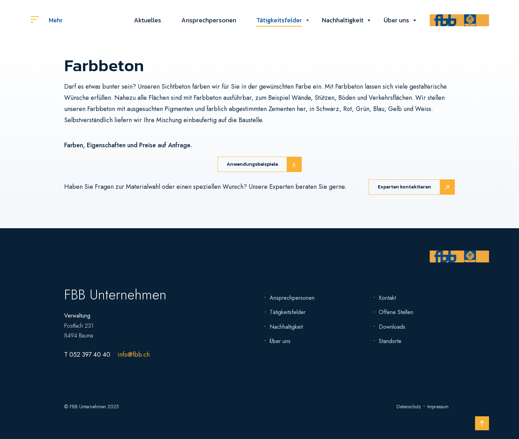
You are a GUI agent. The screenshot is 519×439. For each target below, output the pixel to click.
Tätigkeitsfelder (279, 20)
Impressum (438, 406)
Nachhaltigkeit (342, 20)
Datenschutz (409, 406)
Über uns (396, 20)
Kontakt (387, 298)
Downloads (392, 327)
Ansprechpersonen (208, 20)
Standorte (390, 341)
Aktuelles (147, 20)
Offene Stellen (396, 312)
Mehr (47, 20)
